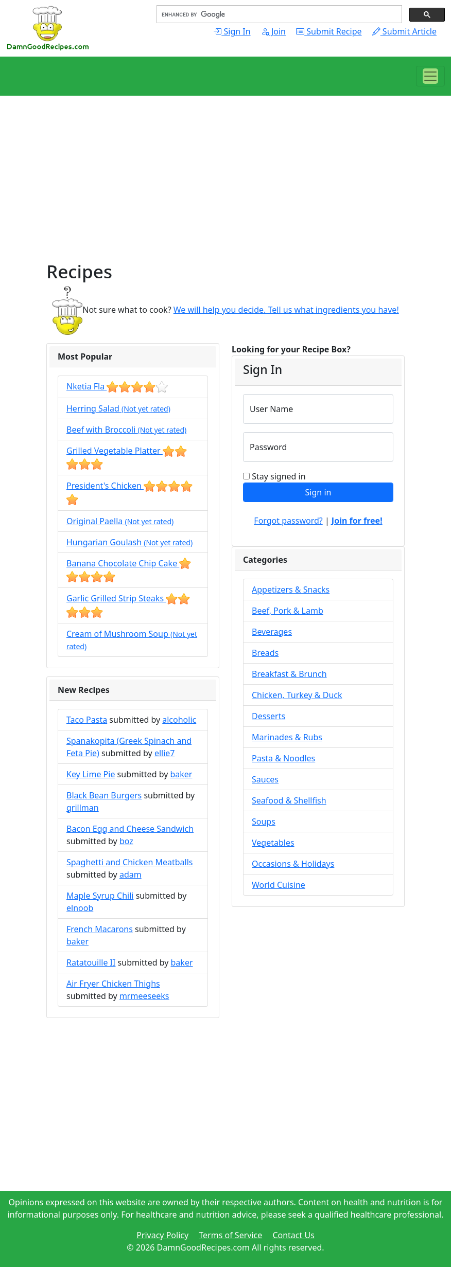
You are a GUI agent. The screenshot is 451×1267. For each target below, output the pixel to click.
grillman (82, 807)
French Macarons (99, 929)
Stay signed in (278, 476)
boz (126, 841)
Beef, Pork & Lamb (287, 610)
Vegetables (273, 842)
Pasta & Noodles (283, 758)
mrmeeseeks (144, 996)
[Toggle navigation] (430, 76)
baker (181, 774)
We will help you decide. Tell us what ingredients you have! (286, 309)
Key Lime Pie (90, 774)
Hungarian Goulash (129, 542)
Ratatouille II (90, 962)
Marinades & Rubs (287, 737)
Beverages (272, 631)
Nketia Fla (117, 386)
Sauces (265, 779)
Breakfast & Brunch (289, 674)
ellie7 (164, 753)
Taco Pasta (86, 719)
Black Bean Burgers (104, 795)
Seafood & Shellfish (289, 800)
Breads (265, 652)
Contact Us (293, 1235)
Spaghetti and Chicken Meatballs (129, 862)
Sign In (231, 31)
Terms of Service (230, 1235)
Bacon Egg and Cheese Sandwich (130, 828)
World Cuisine (278, 884)
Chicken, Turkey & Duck (297, 695)
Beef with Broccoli (126, 429)
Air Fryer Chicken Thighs (113, 983)
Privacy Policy (162, 1235)
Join (273, 31)
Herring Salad (118, 408)
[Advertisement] (225, 188)
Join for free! (357, 520)
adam (130, 874)
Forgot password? (288, 520)
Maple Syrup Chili (99, 895)
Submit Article (404, 31)
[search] (278, 14)
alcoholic (179, 719)
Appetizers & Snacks (290, 589)
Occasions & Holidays (293, 863)
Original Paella (120, 521)
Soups (263, 821)
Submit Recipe (328, 31)
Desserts (268, 716)
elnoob (79, 908)
